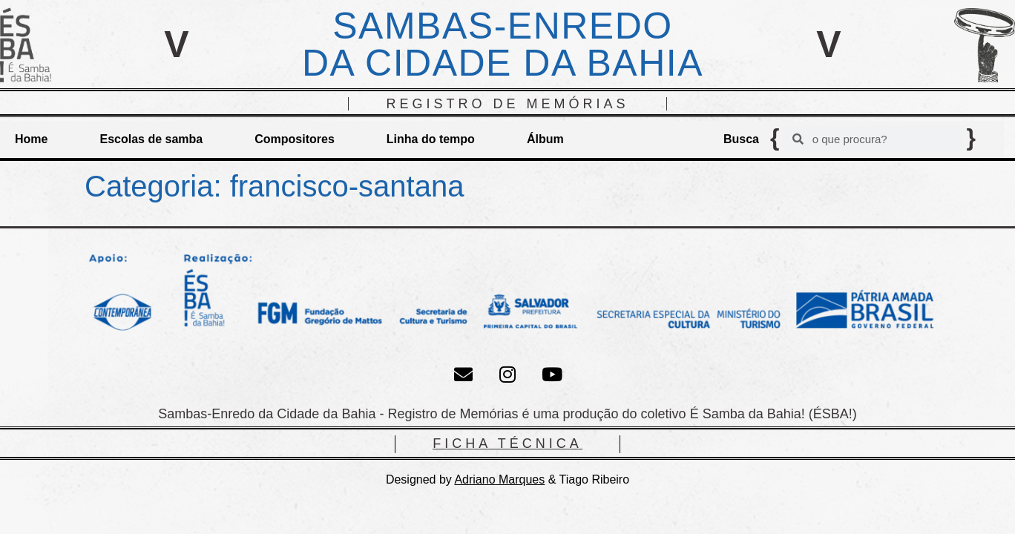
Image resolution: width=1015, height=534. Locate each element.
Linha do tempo (431, 139)
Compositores (294, 139)
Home (31, 139)
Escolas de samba (151, 139)
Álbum (545, 139)
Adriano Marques (499, 479)
